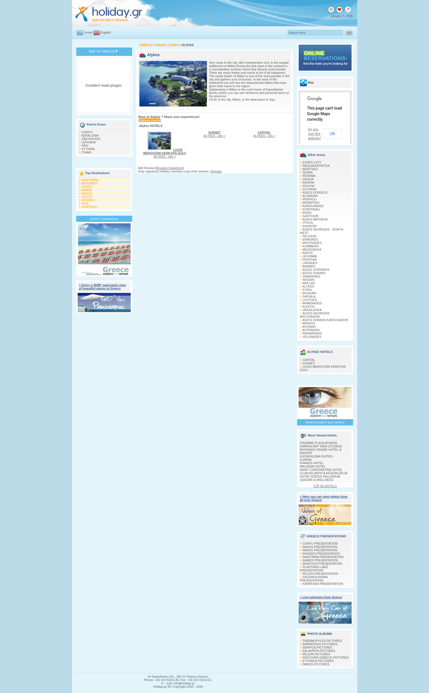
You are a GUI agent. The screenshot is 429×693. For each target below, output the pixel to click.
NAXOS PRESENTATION (320, 547)
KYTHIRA (88, 149)
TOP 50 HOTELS (325, 486)
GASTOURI (310, 216)
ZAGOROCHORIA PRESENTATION (314, 578)
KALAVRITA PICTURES (318, 650)
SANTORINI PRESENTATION (323, 557)
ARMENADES (312, 303)
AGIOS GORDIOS (314, 192)
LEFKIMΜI (309, 256)
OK (332, 134)
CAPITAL (308, 360)
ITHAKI (86, 152)
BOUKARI (309, 293)
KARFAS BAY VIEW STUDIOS (321, 446)
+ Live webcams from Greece (321, 597)
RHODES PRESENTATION (321, 553)
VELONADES (311, 336)
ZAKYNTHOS (91, 139)
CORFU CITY (311, 162)
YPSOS (307, 222)
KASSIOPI (309, 226)
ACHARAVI (310, 196)
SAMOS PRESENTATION (320, 560)
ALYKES (308, 286)
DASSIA (308, 179)
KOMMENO (310, 246)
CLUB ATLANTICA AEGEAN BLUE (324, 473)
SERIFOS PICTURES (317, 647)
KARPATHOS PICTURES (319, 644)
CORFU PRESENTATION (320, 543)
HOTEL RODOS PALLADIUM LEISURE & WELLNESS (320, 478)
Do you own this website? (314, 133)
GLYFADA (309, 189)
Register (215, 171)
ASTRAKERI (311, 330)
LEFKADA (89, 142)
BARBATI (308, 266)
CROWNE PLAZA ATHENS (318, 443)
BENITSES (310, 169)
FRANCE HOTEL (312, 463)
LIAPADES (309, 263)
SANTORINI (90, 180)
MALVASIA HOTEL (313, 466)
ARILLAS (308, 283)
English (106, 32)
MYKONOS (89, 183)
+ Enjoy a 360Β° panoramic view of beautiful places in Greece (102, 286)
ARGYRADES (311, 243)
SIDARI (307, 172)
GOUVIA (308, 186)
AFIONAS (309, 326)
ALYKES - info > (164, 153)
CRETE (87, 196)
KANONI (308, 182)
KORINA (306, 459)
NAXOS (87, 193)
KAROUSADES (313, 206)
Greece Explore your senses (325, 422)
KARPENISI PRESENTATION (322, 583)
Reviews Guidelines (169, 168)
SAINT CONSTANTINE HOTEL (321, 469)
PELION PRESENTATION (320, 573)
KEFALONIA (90, 135)
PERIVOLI (309, 199)
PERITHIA (309, 259)
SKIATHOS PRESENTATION (322, 563)
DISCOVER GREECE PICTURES (325, 657)
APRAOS (308, 323)
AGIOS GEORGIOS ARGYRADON (315, 315)
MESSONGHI (311, 249)
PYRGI (307, 289)
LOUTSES (309, 300)
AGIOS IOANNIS (313, 273)
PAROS (87, 190)
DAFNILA (308, 296)
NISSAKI (308, 279)
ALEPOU (308, 306)
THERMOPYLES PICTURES (322, 640)
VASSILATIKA (312, 310)
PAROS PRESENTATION (319, 550)
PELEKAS (309, 236)
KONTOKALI (311, 209)
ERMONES (310, 239)
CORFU (87, 132)
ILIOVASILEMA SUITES (316, 456)
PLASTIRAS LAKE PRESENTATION (314, 568)
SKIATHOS (89, 206)
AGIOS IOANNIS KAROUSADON (325, 320)
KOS (85, 203)
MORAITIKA (311, 202)
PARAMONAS (312, 333)
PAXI (85, 145)
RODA (306, 212)
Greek (88, 32)
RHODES (88, 200)
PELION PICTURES (316, 654)
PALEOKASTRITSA (316, 165)
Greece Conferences (104, 218)
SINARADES (311, 276)
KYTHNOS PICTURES (318, 661)
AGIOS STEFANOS (315, 269)
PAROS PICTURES (315, 664)
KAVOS (307, 253)
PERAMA (308, 175)
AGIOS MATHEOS (315, 219)
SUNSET (308, 363)
